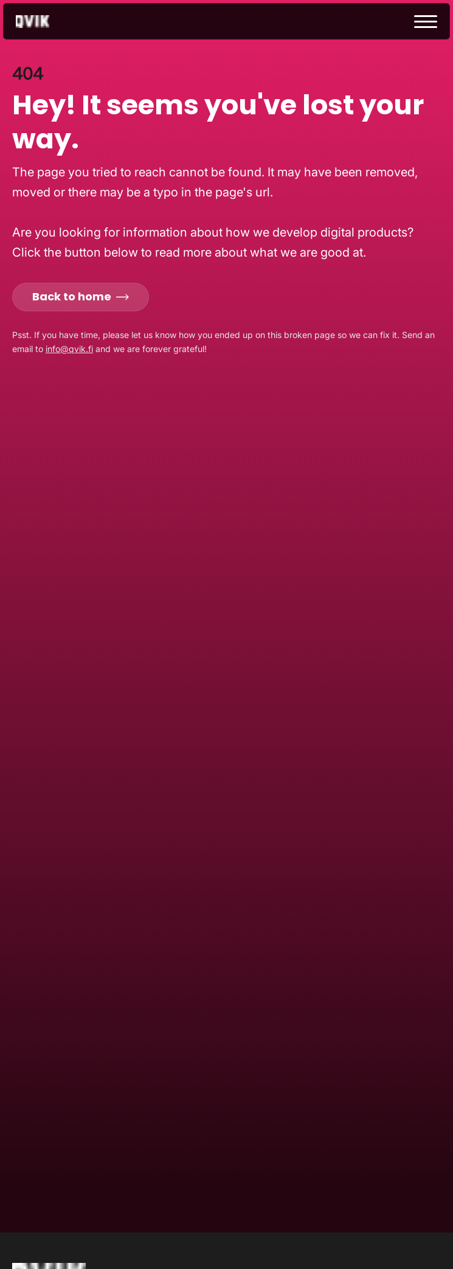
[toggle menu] (425, 22)
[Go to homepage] (43, 21)
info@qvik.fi (69, 349)
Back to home (80, 296)
